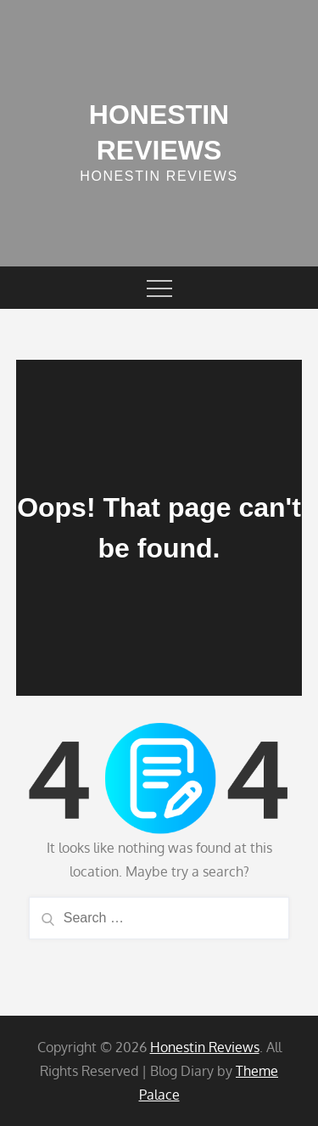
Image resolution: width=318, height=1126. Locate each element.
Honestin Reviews (204, 1047)
